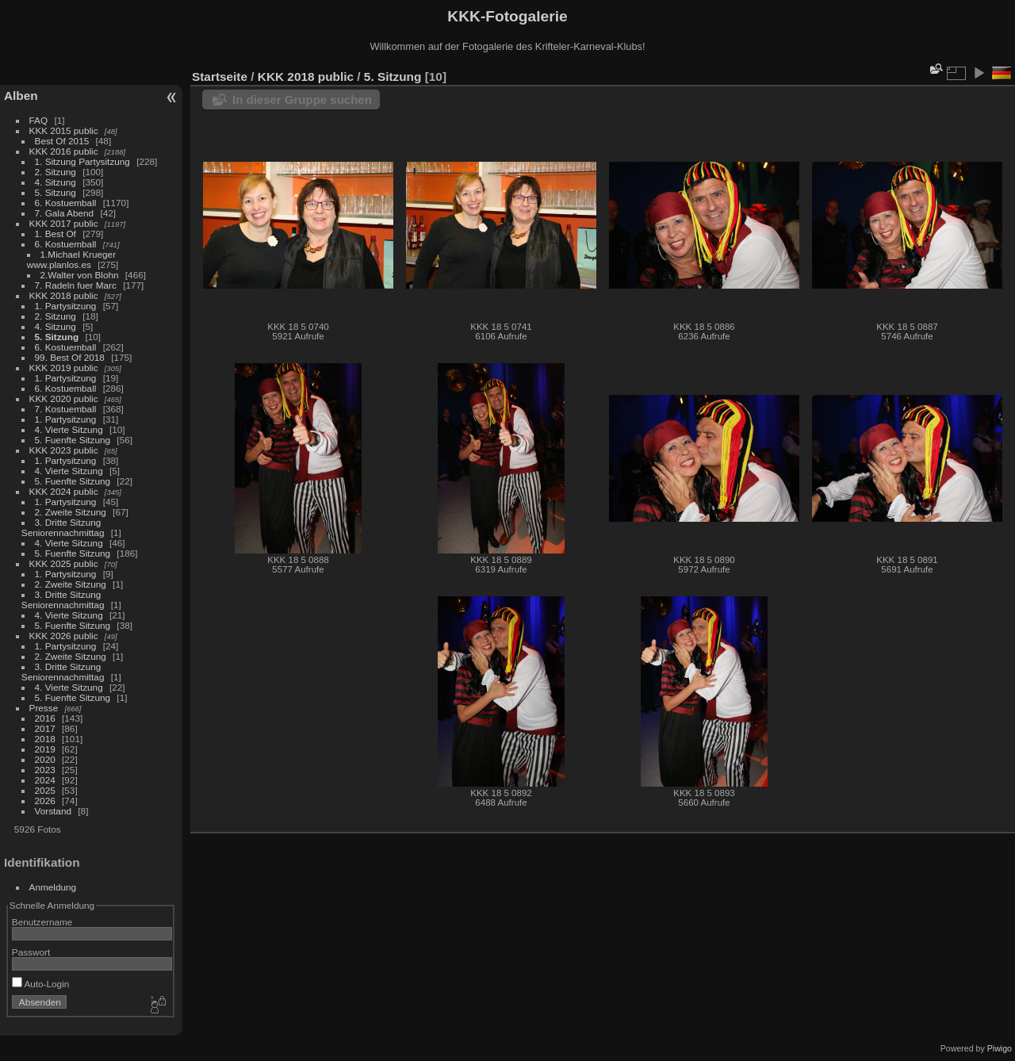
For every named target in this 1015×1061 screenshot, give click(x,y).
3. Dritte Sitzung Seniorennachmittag (63, 527)
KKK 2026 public (63, 635)
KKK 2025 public (63, 563)
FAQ (38, 120)
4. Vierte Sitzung (69, 429)
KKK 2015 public (63, 130)
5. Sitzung (55, 192)
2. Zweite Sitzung (70, 512)
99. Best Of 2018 (70, 357)
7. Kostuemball (66, 409)
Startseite (219, 76)
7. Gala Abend (64, 213)
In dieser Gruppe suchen (302, 99)
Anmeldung (53, 887)
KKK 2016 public (63, 151)
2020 (45, 759)
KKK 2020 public (63, 398)
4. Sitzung (55, 182)
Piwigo (999, 1048)
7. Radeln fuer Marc (76, 285)
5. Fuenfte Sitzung (73, 440)
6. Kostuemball (66, 202)
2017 (45, 728)
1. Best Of (55, 233)
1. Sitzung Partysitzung (82, 161)
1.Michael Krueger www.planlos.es (71, 259)
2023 (45, 769)
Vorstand (53, 811)
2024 (45, 780)
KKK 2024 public (63, 491)
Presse (44, 708)
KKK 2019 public (63, 367)
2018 (45, 739)
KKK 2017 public (63, 223)
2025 (45, 790)
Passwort (31, 952)
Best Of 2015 (62, 141)
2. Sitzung (55, 172)
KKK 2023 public (63, 450)
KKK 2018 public (63, 295)
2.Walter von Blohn (79, 275)
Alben (21, 95)
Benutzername (42, 922)
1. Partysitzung (66, 306)
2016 (45, 718)
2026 (45, 800)
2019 (45, 749)
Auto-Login (41, 984)
